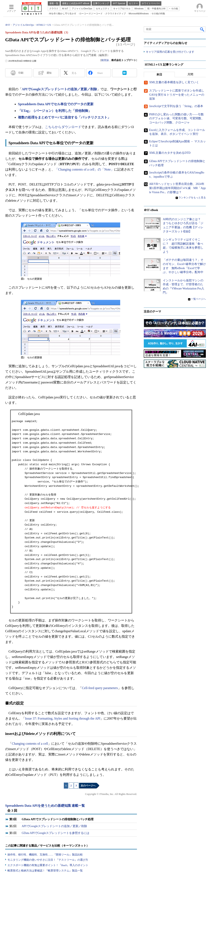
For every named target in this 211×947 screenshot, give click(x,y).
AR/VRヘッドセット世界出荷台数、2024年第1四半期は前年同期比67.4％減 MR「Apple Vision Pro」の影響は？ (177, 188)
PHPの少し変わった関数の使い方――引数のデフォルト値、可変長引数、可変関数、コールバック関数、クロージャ (176, 118)
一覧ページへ (198, 299)
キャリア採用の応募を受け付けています (170, 52)
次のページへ (88, 785)
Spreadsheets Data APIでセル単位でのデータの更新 (56, 104)
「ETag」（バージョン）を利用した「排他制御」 (55, 110)
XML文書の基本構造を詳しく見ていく (174, 82)
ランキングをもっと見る (192, 197)
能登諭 (105, 60)
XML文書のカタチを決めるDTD (170, 153)
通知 (49, 72)
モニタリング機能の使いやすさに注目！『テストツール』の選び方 (47, 859)
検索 (202, 29)
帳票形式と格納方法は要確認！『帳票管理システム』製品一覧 (45, 870)
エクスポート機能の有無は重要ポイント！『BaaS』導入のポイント (47, 865)
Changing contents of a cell (30, 743)
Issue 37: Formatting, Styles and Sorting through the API (62, 718)
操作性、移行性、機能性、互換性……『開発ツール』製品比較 (45, 854)
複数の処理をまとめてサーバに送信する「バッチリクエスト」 (64, 117)
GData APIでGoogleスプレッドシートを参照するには (55, 833)
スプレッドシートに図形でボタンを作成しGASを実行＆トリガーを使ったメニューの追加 (176, 94)
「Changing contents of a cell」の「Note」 (84, 169)
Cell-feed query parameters (100, 688)
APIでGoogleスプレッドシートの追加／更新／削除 (59, 89)
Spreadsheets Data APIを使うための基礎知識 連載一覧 (45, 805)
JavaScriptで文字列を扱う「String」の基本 (176, 106)
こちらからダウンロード (63, 127)
